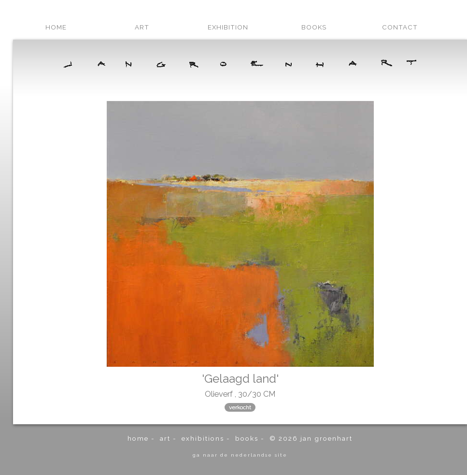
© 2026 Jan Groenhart (311, 438)
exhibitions (203, 438)
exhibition (228, 27)
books (313, 27)
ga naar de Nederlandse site (240, 455)
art (142, 27)
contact (400, 27)
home (56, 27)
